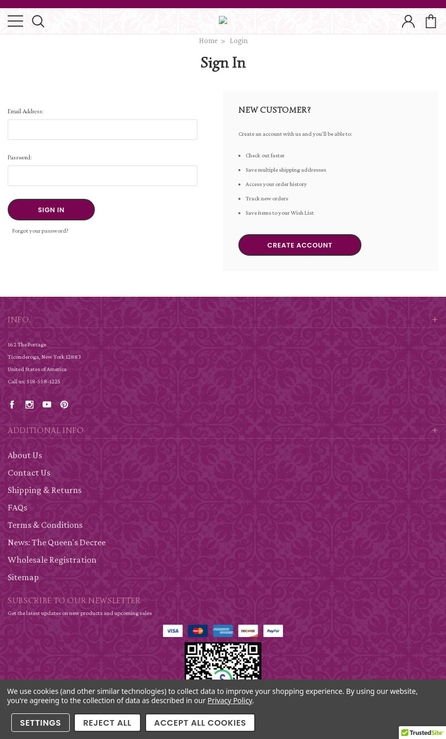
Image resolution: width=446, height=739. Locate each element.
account (408, 21)
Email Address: (26, 111)
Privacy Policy (230, 700)
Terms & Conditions (45, 525)
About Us (25, 455)
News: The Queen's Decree (57, 542)
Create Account (300, 245)
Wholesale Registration (52, 560)
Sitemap (23, 577)
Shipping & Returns (45, 490)
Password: (20, 157)
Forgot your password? (40, 230)
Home (208, 40)
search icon (38, 21)
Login (239, 40)
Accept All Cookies (200, 723)
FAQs (17, 507)
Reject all (107, 723)
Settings (40, 723)
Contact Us (29, 472)
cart (431, 21)
